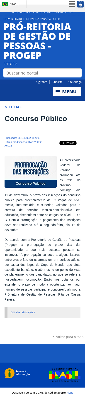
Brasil (14, 4)
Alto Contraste (43, 12)
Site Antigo (75, 82)
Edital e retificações (23, 312)
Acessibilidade (21, 12)
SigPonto (41, 82)
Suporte (58, 82)
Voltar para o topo (69, 337)
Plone (69, 392)
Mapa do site (64, 12)
